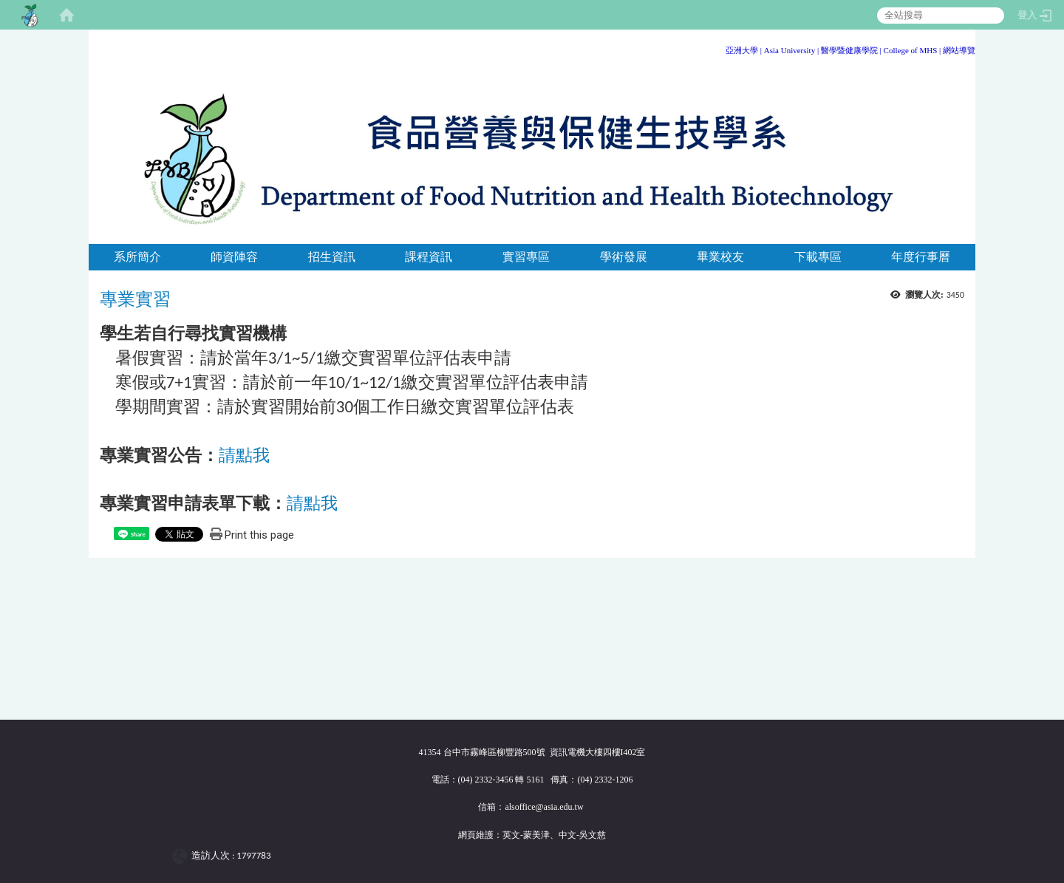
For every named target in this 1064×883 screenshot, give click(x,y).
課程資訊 (428, 257)
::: (969, 47)
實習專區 (526, 257)
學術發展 (623, 257)
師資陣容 (234, 257)
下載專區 (818, 257)
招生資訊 (331, 257)
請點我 (244, 455)
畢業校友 (720, 257)
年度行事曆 (920, 257)
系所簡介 (137, 257)
